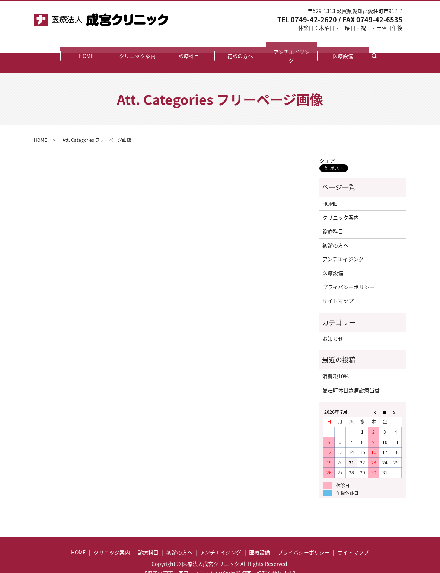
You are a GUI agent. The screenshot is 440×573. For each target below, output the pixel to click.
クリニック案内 (137, 48)
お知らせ (332, 323)
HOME (86, 48)
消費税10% (335, 360)
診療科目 (188, 48)
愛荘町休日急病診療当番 (351, 374)
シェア (327, 144)
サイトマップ (338, 285)
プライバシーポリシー (348, 271)
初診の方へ (240, 48)
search (378, 47)
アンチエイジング (291, 48)
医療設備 (342, 48)
